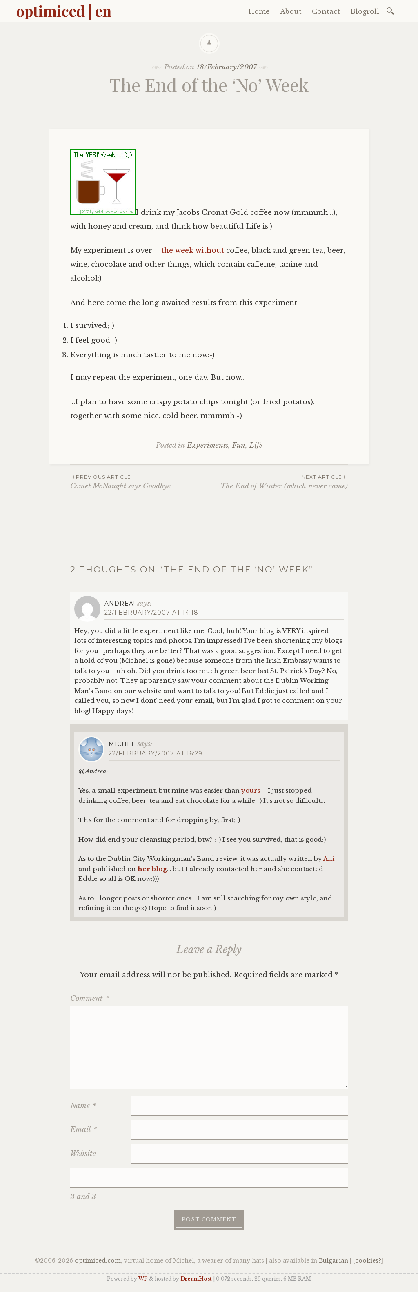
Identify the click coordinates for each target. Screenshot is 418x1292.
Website (83, 1153)
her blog (152, 869)
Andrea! (119, 603)
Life (255, 445)
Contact (326, 11)
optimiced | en (63, 10)
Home (259, 11)
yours (250, 790)
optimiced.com (98, 1260)
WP (143, 1279)
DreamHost (196, 1279)
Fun (238, 445)
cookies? (368, 1260)
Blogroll (364, 11)
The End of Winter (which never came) (278, 481)
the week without (192, 250)
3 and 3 (83, 1196)
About (291, 11)
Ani (328, 858)
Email (83, 1129)
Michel (122, 744)
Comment (89, 998)
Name (83, 1105)
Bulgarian (333, 1260)
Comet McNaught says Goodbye (139, 481)
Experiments (207, 445)
